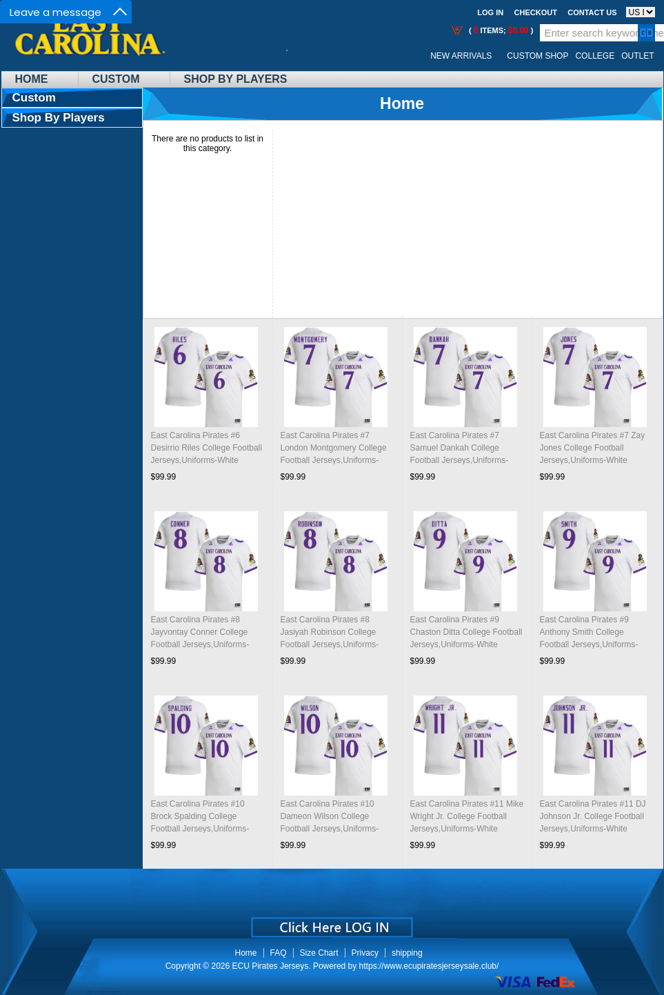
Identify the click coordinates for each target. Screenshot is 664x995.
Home (31, 79)
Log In (490, 12)
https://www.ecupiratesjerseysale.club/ (429, 966)
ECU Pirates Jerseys (270, 966)
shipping (407, 953)
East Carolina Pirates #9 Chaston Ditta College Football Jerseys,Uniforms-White (466, 632)
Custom (116, 79)
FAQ (278, 953)
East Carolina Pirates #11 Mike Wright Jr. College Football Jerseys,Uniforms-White (467, 816)
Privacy (365, 953)
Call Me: (297, 56)
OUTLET (637, 56)
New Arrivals (461, 56)
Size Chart (319, 953)
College (594, 56)
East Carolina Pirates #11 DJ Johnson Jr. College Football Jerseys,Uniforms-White (593, 816)
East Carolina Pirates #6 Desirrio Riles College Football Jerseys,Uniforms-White (206, 448)
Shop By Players (236, 79)
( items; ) (500, 30)
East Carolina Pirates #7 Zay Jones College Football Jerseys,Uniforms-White (592, 448)
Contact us (591, 12)
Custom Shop (537, 56)
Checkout (535, 12)
